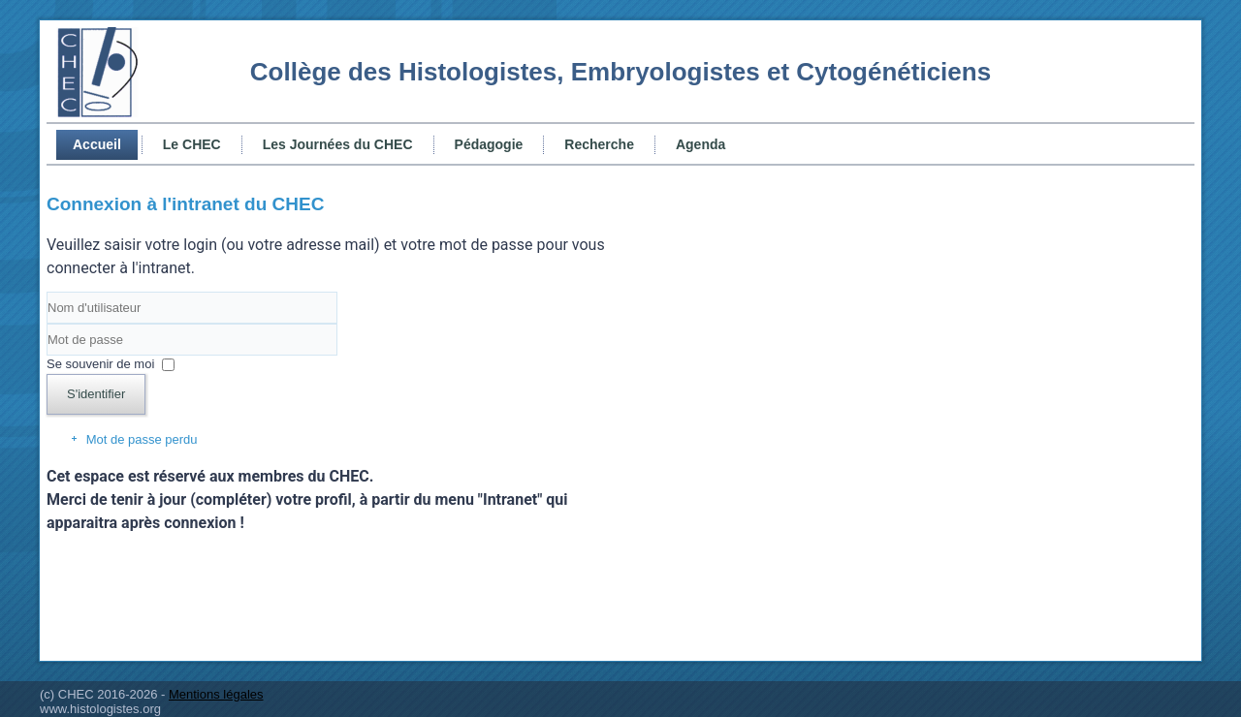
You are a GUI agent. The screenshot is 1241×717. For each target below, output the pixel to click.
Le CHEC (192, 144)
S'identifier (96, 394)
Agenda (700, 144)
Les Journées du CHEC (338, 144)
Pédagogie (489, 144)
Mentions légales (216, 694)
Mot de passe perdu (142, 439)
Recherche (599, 144)
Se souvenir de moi (100, 364)
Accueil (97, 144)
